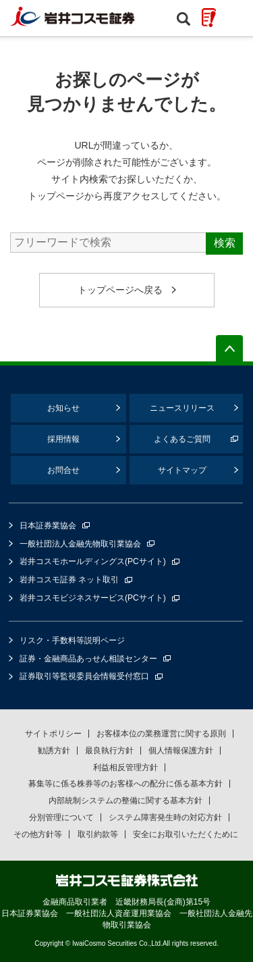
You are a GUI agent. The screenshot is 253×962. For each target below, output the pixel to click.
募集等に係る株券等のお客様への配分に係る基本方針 (125, 783)
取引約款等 (98, 834)
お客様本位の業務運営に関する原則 (161, 733)
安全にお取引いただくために (185, 834)
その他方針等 (37, 834)
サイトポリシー (53, 733)
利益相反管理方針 (125, 767)
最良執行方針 (109, 750)
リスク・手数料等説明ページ (72, 640)
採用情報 (63, 439)
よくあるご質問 (182, 439)
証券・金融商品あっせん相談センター (88, 658)
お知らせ (63, 408)
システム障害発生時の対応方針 (165, 817)
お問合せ (63, 470)
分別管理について (61, 817)
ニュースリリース (182, 408)
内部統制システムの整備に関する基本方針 (125, 800)
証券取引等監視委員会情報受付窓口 (84, 676)
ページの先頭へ (229, 348)
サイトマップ (182, 470)
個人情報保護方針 (180, 750)
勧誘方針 (54, 750)
